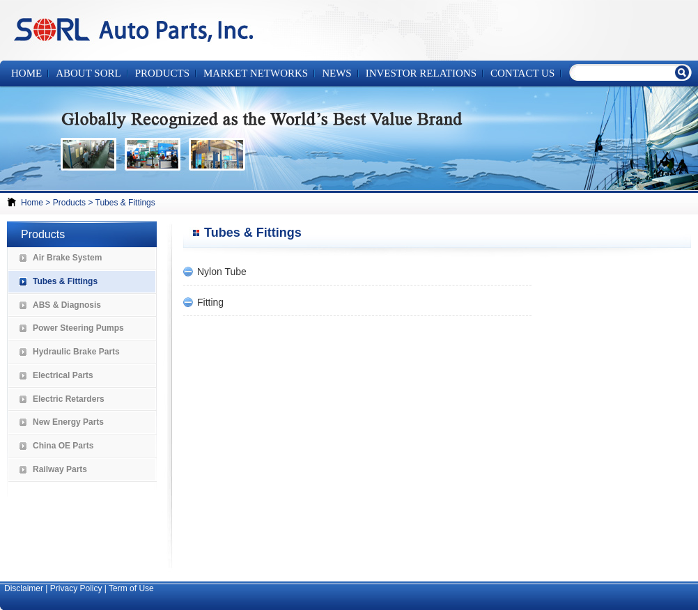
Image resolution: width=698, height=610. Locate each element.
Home (26, 73)
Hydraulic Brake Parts (76, 352)
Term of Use (131, 588)
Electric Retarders (68, 399)
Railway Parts (60, 469)
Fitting (210, 302)
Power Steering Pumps (78, 328)
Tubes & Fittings (125, 203)
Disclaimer (23, 588)
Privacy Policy (76, 588)
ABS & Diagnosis (67, 305)
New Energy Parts (68, 422)
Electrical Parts (63, 375)
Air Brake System (67, 258)
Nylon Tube (222, 271)
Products (69, 203)
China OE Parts (63, 446)
